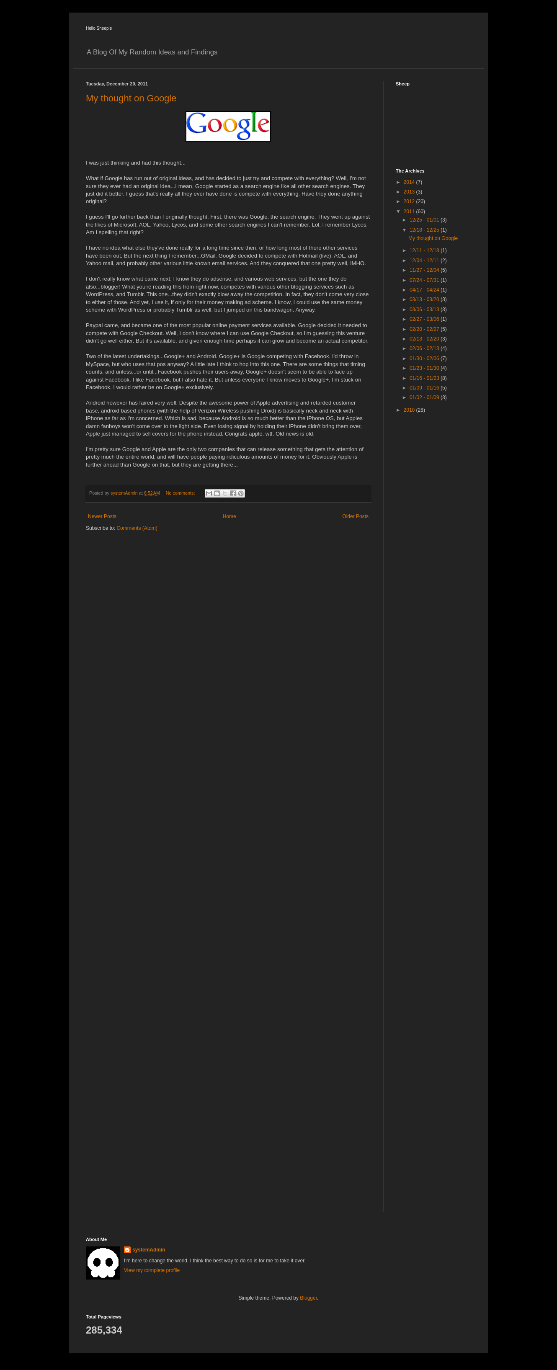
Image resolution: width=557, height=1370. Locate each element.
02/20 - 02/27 (425, 329)
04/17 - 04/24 (425, 290)
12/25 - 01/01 (425, 220)
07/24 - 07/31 (425, 280)
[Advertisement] (429, 552)
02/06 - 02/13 (425, 348)
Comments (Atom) (136, 528)
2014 (410, 182)
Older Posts (355, 516)
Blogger (308, 1298)
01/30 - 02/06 (425, 358)
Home (229, 516)
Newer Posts (102, 516)
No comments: (181, 492)
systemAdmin (148, 1250)
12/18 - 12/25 (425, 230)
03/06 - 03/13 (425, 309)
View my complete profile (152, 1270)
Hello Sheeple (99, 28)
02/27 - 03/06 (425, 319)
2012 (410, 201)
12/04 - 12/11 (425, 260)
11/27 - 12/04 (425, 270)
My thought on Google (131, 98)
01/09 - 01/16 (425, 388)
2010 (410, 410)
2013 (410, 192)
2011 (410, 211)
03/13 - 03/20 (425, 299)
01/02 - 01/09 (425, 397)
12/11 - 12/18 (425, 250)
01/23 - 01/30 (425, 368)
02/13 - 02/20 (425, 339)
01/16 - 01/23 (425, 378)
